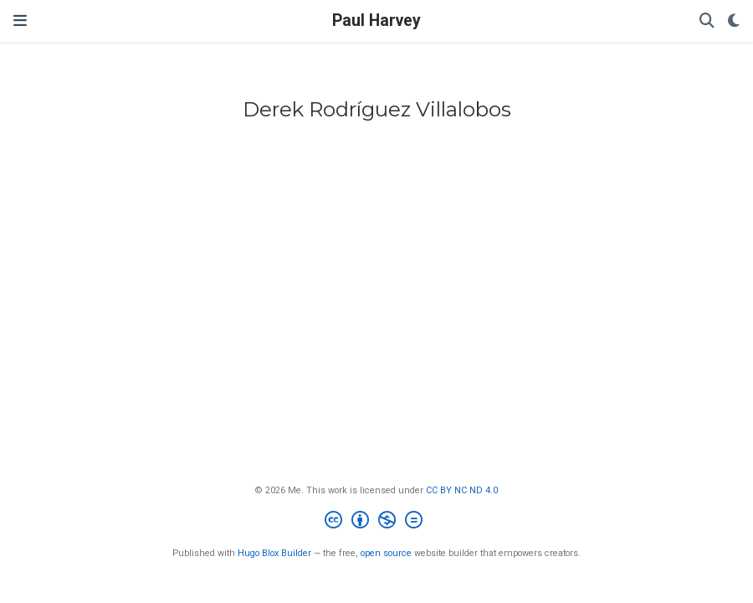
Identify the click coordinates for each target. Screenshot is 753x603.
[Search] (707, 21)
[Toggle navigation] (20, 20)
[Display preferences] (734, 21)
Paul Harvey (376, 20)
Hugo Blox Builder (274, 553)
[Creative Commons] (377, 522)
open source (386, 553)
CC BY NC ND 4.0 (462, 490)
